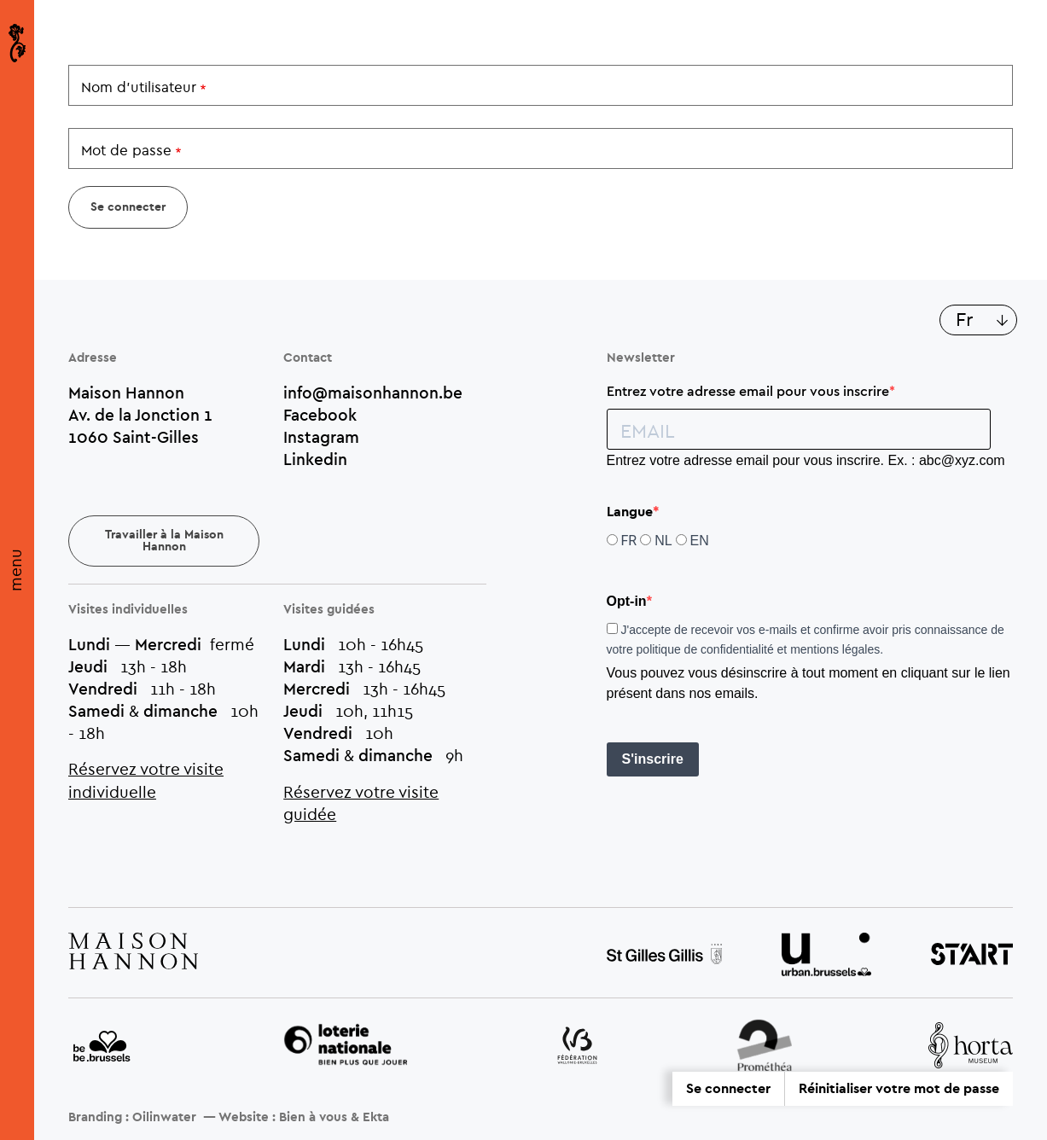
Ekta (376, 1117)
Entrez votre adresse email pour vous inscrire (748, 390)
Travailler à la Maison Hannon (164, 541)
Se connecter (728, 1089)
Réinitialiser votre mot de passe (899, 1089)
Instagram (321, 437)
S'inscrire (652, 759)
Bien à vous (313, 1117)
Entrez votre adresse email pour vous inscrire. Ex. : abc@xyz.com (806, 460)
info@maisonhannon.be (372, 392)
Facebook (320, 414)
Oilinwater (164, 1117)
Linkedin (315, 459)
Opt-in (627, 601)
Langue (630, 512)
